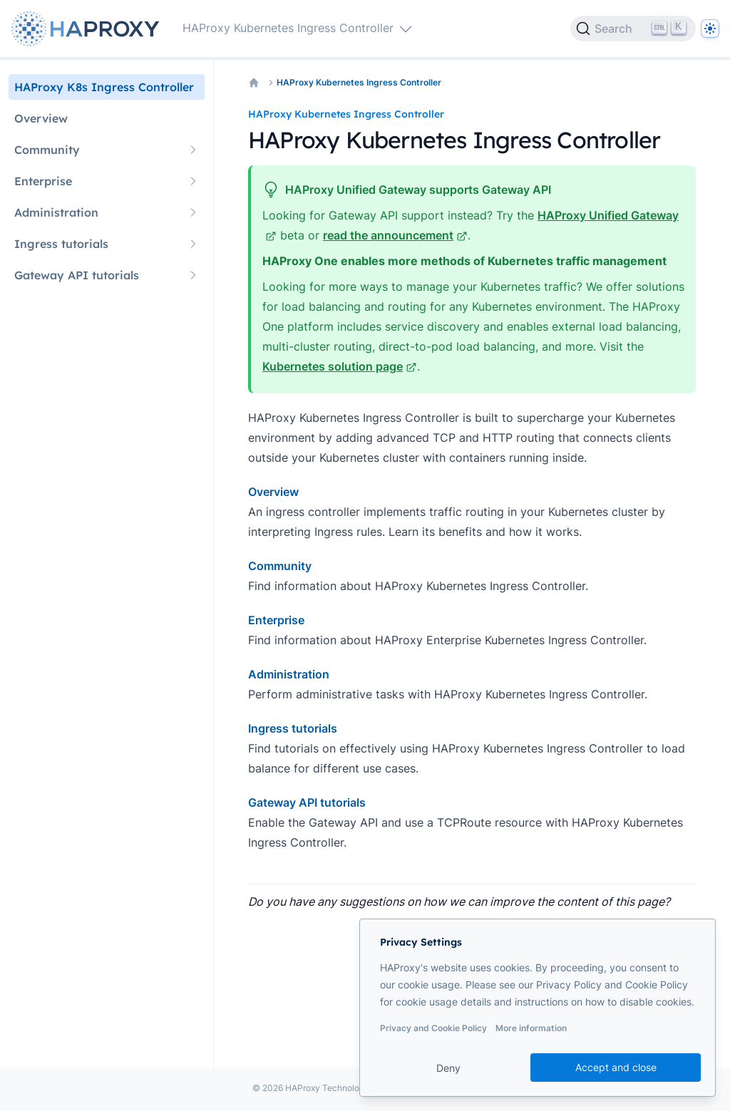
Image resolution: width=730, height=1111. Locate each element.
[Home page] (88, 28)
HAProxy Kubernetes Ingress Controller (359, 82)
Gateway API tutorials (307, 802)
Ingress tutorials (292, 728)
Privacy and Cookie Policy (433, 1028)
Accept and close (616, 1067)
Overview (273, 492)
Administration (288, 674)
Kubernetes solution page (339, 366)
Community (280, 566)
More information (531, 1028)
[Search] (633, 28)
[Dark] (710, 28)
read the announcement (395, 235)
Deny (448, 1068)
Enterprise (276, 620)
